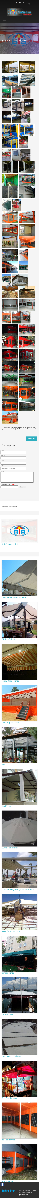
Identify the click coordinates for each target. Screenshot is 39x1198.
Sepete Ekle (31, 439)
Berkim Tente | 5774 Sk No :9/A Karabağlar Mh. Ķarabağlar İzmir (28, 1192)
